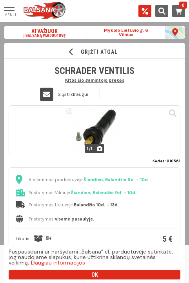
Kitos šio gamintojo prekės (94, 80)
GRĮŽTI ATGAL (95, 51)
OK (94, 275)
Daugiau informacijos (58, 262)
